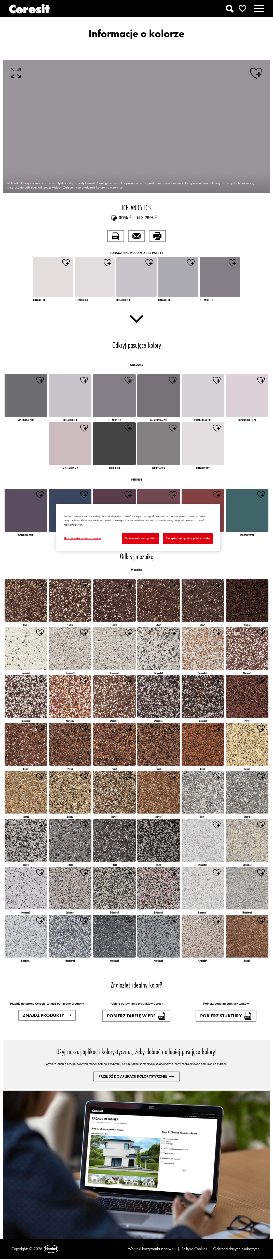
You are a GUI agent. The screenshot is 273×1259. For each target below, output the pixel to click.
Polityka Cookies (194, 1248)
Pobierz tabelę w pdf (136, 1016)
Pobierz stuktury (226, 1016)
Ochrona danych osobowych (236, 1248)
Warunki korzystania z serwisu (151, 1248)
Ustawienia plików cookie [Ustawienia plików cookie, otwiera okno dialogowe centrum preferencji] (82, 538)
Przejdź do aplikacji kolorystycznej (136, 1076)
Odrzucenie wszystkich (140, 538)
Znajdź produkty (47, 1015)
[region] (138, 527)
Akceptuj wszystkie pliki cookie (188, 538)
